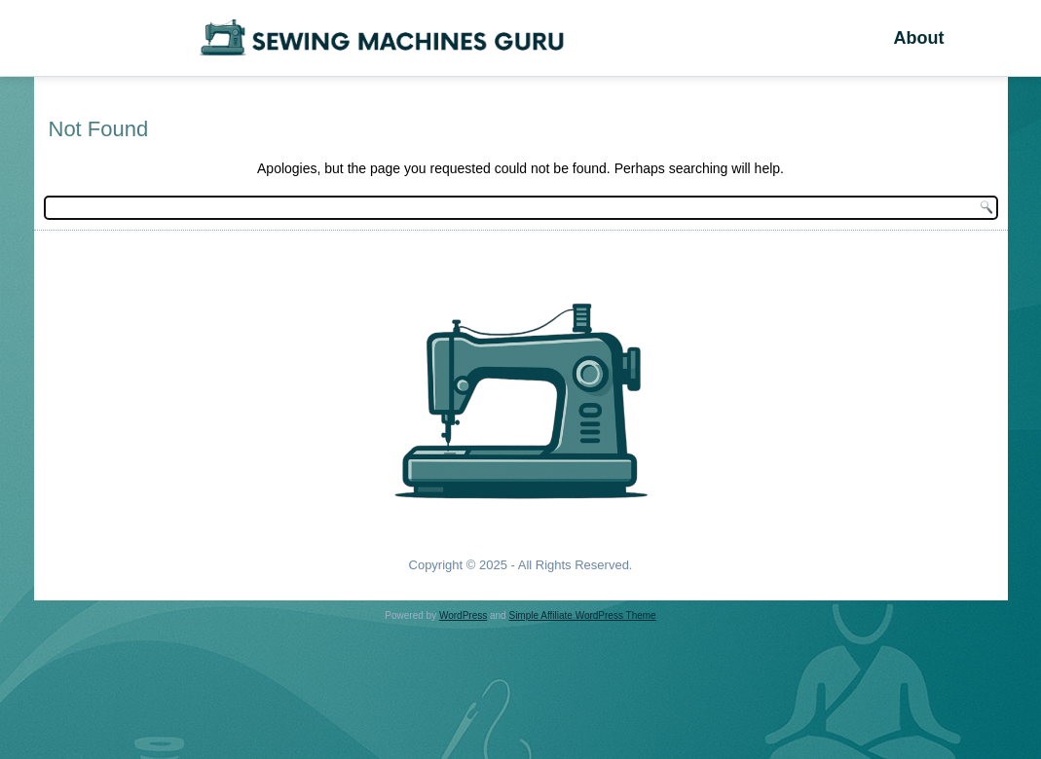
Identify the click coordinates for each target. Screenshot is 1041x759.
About (918, 38)
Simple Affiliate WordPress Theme (581, 615)
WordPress (463, 615)
